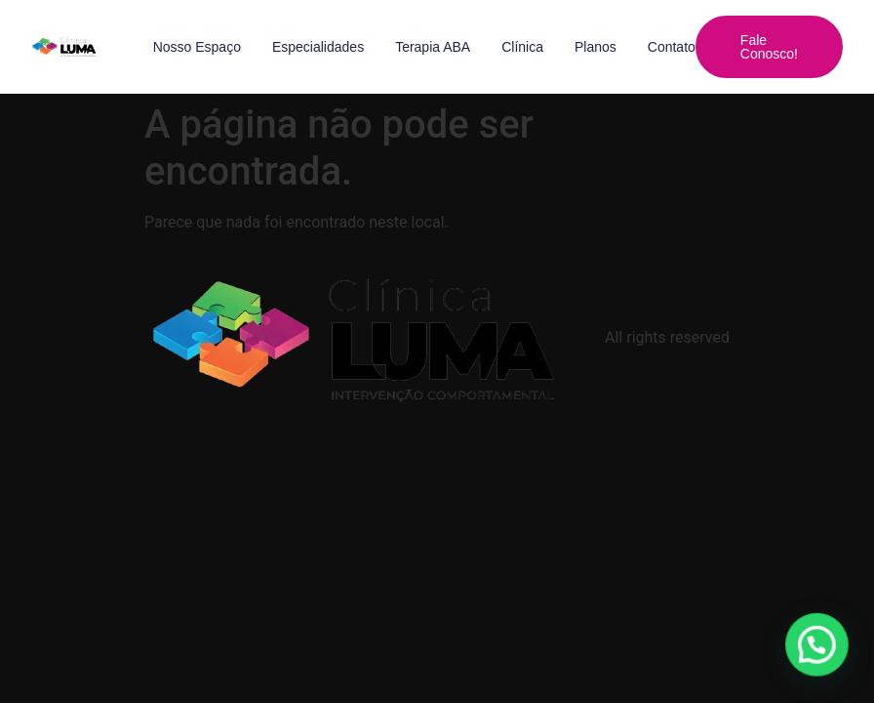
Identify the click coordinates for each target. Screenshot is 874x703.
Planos (595, 47)
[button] (820, 653)
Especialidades (318, 47)
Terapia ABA (432, 47)
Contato (671, 47)
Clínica (522, 47)
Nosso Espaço (197, 47)
